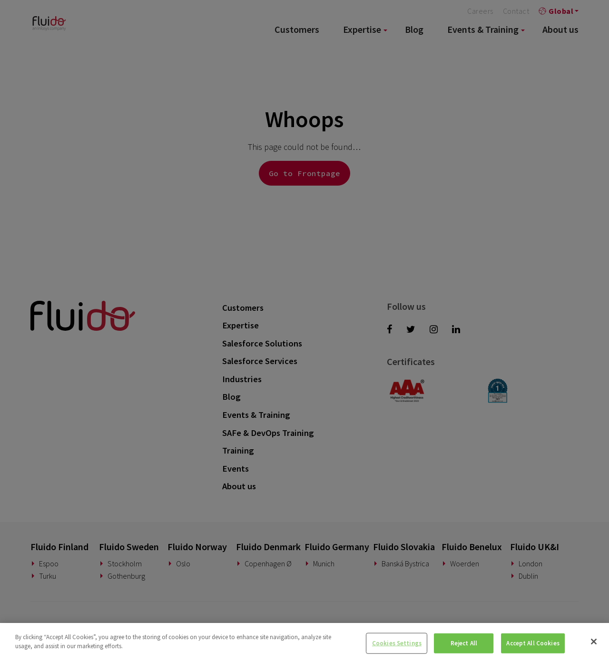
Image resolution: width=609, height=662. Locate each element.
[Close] (593, 641)
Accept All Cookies (532, 643)
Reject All (464, 643)
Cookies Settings (397, 643)
